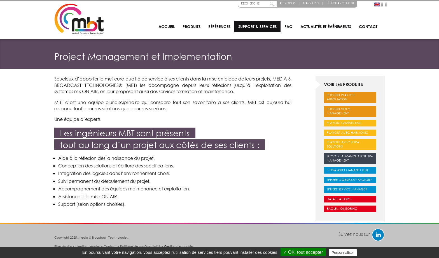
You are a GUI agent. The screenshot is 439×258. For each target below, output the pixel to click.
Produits (191, 26)
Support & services (257, 26)
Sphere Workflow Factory (349, 180)
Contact (368, 26)
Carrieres (311, 3)
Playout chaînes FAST (344, 123)
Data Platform (339, 199)
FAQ (288, 26)
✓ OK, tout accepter (303, 252)
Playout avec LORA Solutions (343, 144)
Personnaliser (343, 252)
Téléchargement (340, 3)
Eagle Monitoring (342, 208)
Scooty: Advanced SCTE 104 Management (350, 158)
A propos (287, 3)
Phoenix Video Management (339, 111)
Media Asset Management (347, 170)
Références (219, 26)
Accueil (166, 26)
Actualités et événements (325, 26)
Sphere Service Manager (347, 189)
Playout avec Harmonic (347, 132)
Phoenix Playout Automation (341, 97)
